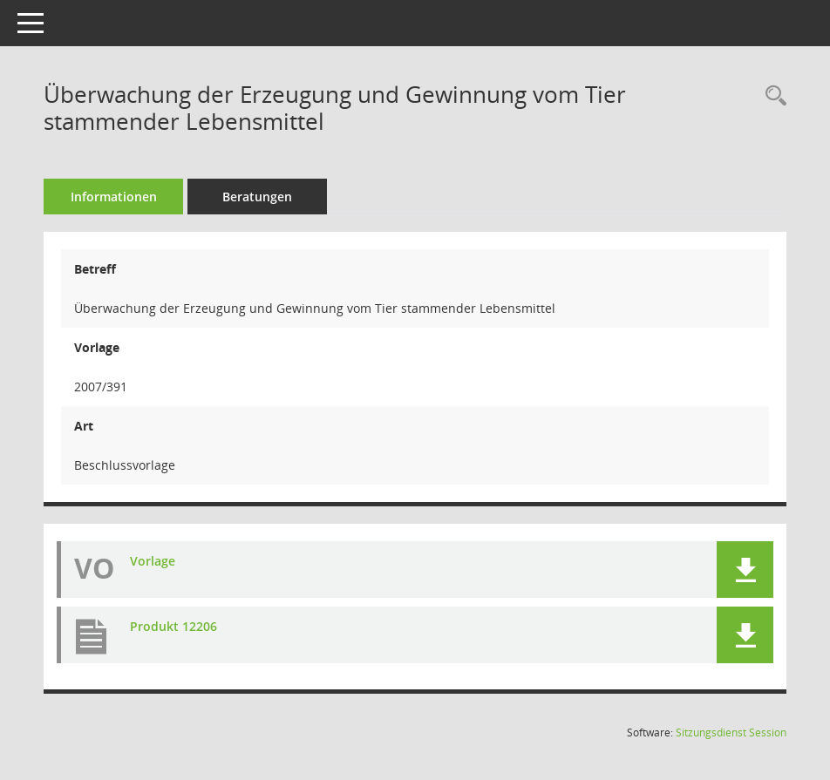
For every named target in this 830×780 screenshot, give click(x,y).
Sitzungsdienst (731, 732)
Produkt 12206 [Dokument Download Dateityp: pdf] (173, 626)
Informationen (114, 196)
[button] (745, 569)
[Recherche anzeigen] (771, 96)
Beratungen (257, 196)
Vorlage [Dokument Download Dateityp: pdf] (152, 561)
